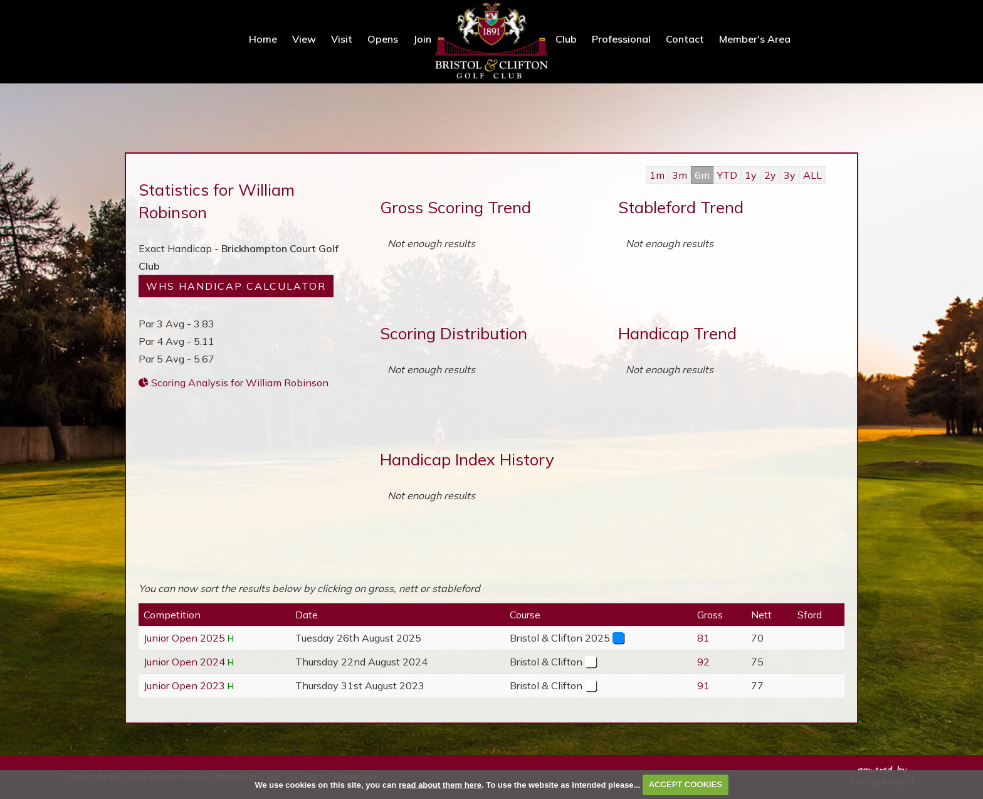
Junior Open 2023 (184, 685)
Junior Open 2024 (184, 661)
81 (703, 638)
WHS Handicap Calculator (236, 286)
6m (702, 175)
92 (703, 661)
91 (703, 685)
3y (790, 175)
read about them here (440, 784)
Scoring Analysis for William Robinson (234, 382)
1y (751, 175)
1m (657, 175)
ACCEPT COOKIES (685, 784)
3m (679, 175)
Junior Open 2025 (184, 638)
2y (770, 175)
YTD (727, 175)
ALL (812, 175)
